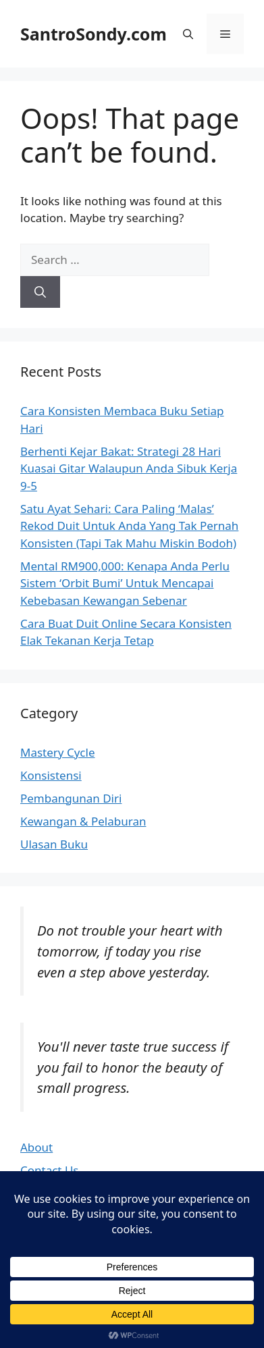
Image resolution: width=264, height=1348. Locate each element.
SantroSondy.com (93, 33)
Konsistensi (51, 775)
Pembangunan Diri (71, 798)
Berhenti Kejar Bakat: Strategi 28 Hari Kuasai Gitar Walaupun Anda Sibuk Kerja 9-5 (128, 468)
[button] (188, 34)
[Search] (40, 292)
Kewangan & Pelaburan (83, 821)
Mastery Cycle (57, 752)
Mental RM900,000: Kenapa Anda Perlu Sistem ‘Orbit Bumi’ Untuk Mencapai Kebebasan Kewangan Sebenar (125, 583)
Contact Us (49, 1170)
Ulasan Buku (54, 844)
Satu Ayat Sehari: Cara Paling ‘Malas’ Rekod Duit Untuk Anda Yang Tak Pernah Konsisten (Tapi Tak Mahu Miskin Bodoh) (129, 526)
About (36, 1147)
